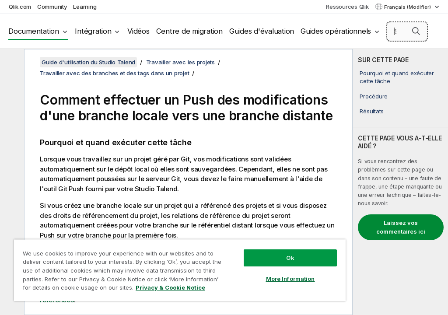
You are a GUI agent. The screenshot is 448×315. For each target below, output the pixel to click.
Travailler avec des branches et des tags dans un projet (114, 73)
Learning (84, 6)
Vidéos (138, 31)
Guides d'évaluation (261, 31)
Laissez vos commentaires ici (400, 227)
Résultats (372, 111)
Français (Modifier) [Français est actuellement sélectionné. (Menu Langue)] (408, 7)
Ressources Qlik (347, 6)
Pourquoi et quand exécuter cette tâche (397, 77)
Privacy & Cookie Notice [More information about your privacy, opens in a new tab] (170, 287)
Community (52, 6)
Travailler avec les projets (180, 62)
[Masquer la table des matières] (11, 62)
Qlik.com (20, 6)
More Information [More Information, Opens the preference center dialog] (290, 278)
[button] (416, 31)
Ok (290, 257)
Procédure (374, 96)
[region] (180, 270)
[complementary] (400, 182)
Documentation (33, 31)
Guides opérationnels (336, 31)
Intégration (93, 31)
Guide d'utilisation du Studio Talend (88, 62)
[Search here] (407, 31)
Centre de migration (189, 31)
